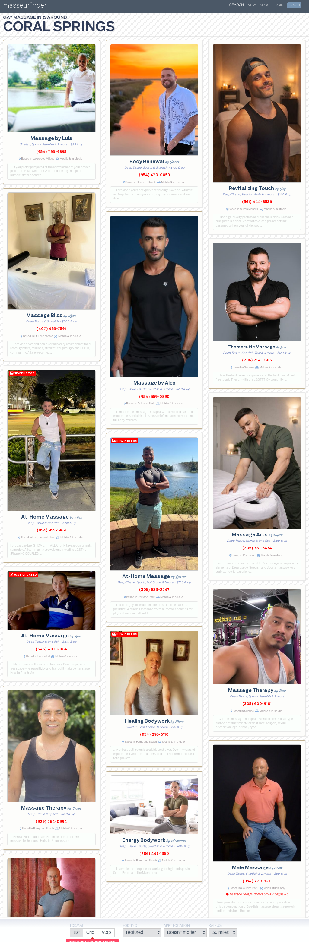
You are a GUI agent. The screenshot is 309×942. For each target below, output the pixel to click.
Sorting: (130, 926)
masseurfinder (24, 6)
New (251, 5)
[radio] (76, 932)
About (266, 5)
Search (236, 5)
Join (280, 5)
